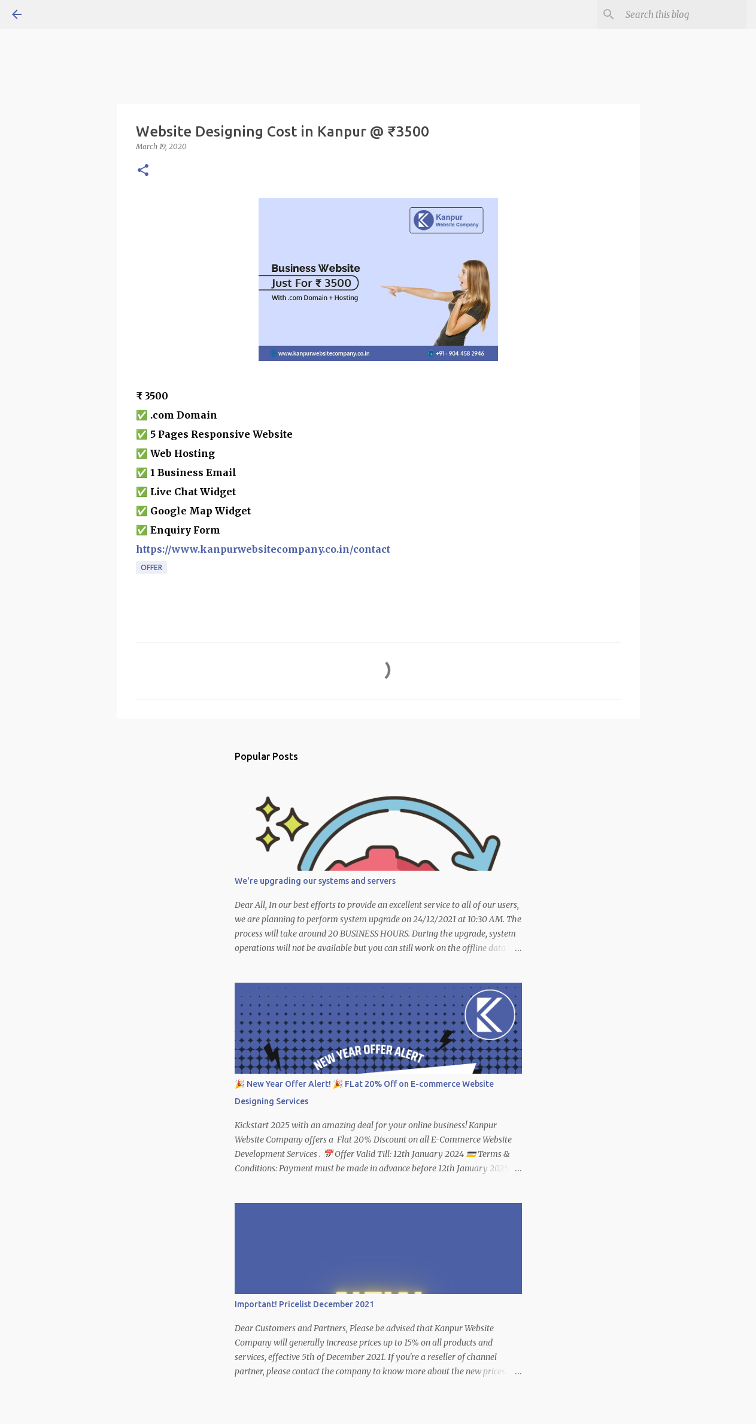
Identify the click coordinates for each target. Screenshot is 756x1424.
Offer (151, 567)
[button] (143, 171)
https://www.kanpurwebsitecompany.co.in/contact (263, 549)
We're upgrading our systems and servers (315, 881)
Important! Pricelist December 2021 (304, 1304)
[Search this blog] (683, 14)
